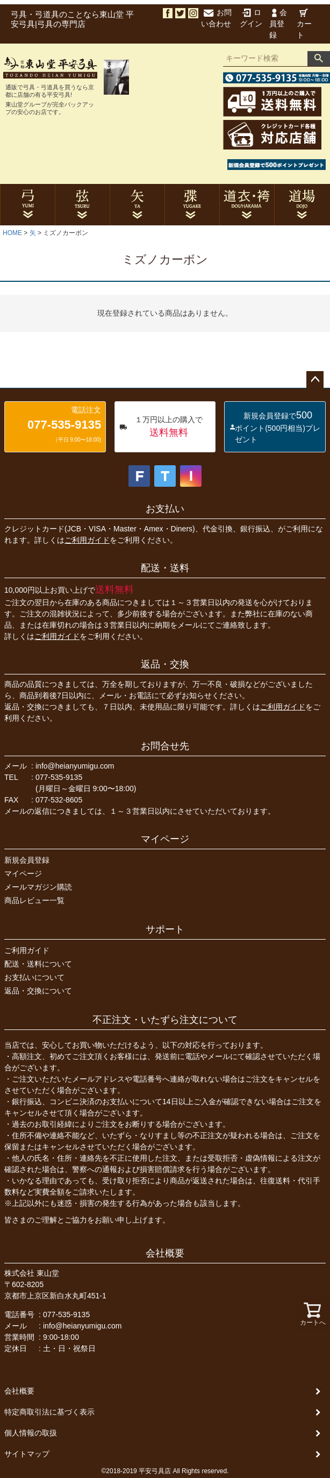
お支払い (165, 508)
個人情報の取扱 (30, 1433)
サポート (165, 929)
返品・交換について (38, 990)
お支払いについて (34, 977)
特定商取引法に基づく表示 (49, 1412)
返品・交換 (165, 664)
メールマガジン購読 (38, 887)
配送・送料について (38, 964)
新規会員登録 (26, 860)
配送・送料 (165, 568)
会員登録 (278, 23)
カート (304, 24)
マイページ (165, 839)
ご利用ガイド (87, 540)
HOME (12, 233)
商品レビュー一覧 (34, 900)
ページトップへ (315, 379)
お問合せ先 (165, 746)
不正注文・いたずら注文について (165, 1019)
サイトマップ (26, 1453)
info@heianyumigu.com (74, 766)
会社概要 (165, 1253)
